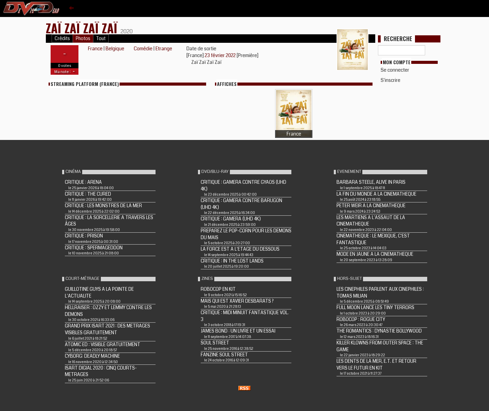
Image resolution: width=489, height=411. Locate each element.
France (95, 48)
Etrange (164, 48)
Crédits (62, 38)
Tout (101, 38)
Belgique (115, 48)
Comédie (143, 48)
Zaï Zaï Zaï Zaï (83, 28)
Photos (83, 38)
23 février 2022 (221, 55)
